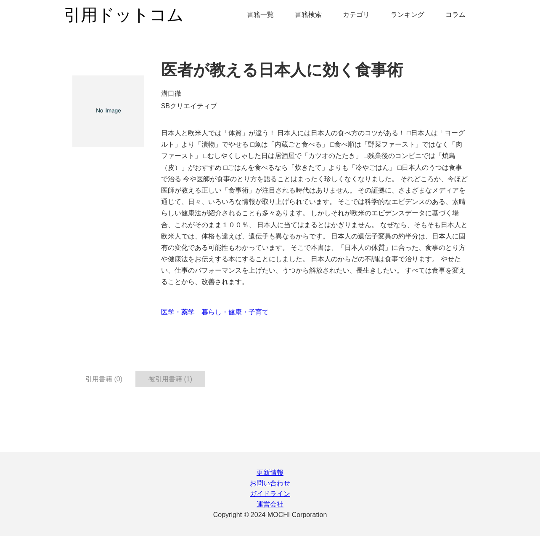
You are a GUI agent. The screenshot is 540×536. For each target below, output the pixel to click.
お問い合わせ (270, 483)
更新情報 (270, 472)
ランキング (407, 14)
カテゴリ (356, 14)
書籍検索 (308, 14)
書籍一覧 (260, 14)
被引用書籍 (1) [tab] (170, 379)
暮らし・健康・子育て (235, 312)
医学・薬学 (178, 312)
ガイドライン (270, 493)
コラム (455, 14)
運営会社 (270, 504)
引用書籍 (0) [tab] (103, 379)
